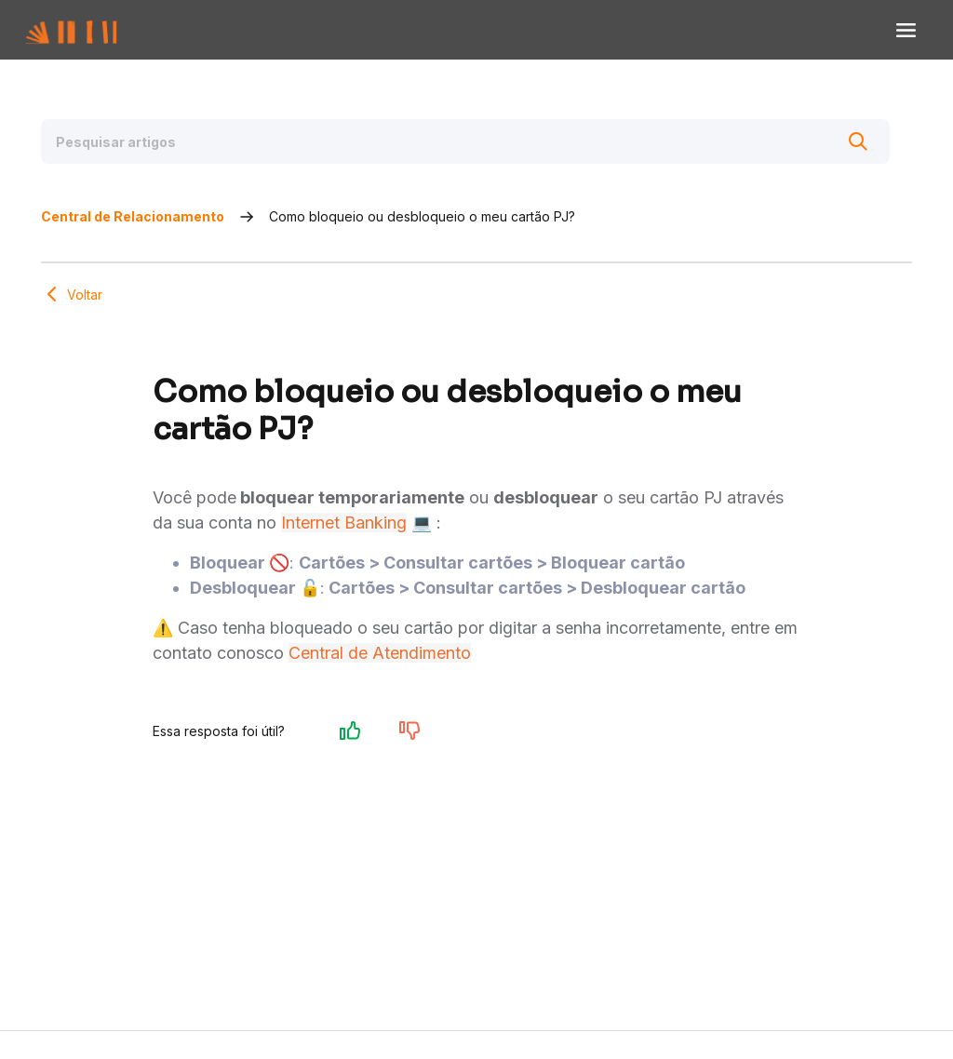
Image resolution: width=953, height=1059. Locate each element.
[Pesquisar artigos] (465, 141)
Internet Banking (344, 551)
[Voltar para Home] (90, 30)
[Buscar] (852, 141)
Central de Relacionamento (132, 226)
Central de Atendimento (380, 681)
